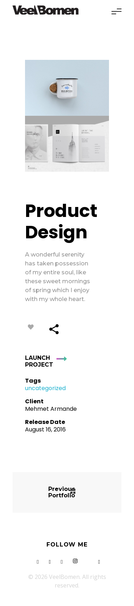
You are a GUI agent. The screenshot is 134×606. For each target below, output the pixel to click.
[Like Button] (30, 327)
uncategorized (45, 388)
